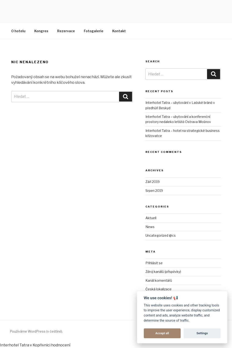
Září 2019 (152, 182)
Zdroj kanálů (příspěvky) (163, 272)
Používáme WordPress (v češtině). (36, 331)
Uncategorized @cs (160, 235)
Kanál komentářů (158, 280)
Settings (202, 333)
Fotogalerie (93, 31)
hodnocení (60, 345)
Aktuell (150, 218)
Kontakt (119, 31)
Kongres (41, 31)
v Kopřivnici (40, 345)
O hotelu (18, 31)
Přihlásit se (154, 263)
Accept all (162, 333)
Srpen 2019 (154, 191)
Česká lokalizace (158, 289)
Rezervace (66, 31)
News (150, 227)
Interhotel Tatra (14, 345)
